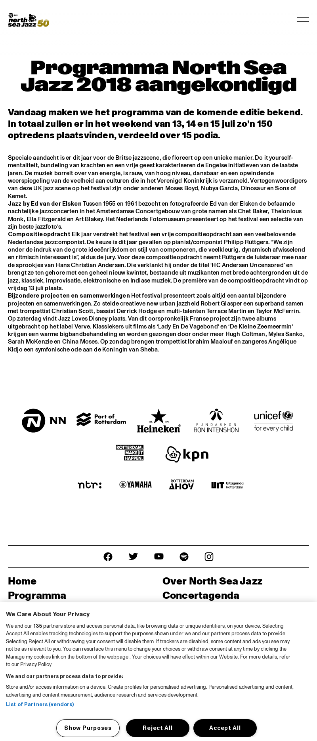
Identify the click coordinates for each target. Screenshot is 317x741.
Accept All (225, 728)
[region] (158, 671)
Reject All (157, 728)
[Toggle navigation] (303, 20)
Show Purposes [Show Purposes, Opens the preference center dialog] (87, 728)
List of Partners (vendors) (40, 704)
